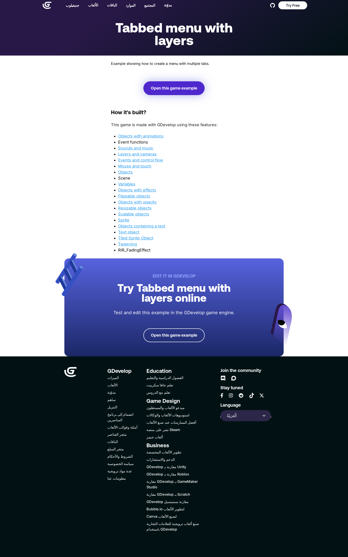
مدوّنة (166, 5)
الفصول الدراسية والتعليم (164, 377)
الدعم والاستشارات (160, 459)
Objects (125, 172)
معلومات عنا (116, 478)
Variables (126, 184)
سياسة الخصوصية (120, 463)
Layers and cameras (137, 154)
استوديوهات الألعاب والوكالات (167, 415)
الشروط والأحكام (120, 456)
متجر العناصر (117, 434)
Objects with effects (137, 190)
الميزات (113, 377)
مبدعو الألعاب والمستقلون (165, 407)
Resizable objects (135, 208)
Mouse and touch (134, 166)
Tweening (127, 244)
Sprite (123, 220)
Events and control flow (140, 160)
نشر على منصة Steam (163, 429)
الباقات (110, 5)
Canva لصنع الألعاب (161, 516)
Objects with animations (141, 136)
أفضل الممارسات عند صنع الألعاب (171, 422)
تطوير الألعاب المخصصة (163, 452)
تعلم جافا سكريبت (159, 385)
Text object (128, 232)
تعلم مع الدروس (158, 392)
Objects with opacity (137, 202)
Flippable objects (134, 196)
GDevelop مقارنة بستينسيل (167, 501)
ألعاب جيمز (154, 437)
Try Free (293, 6)
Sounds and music (135, 148)
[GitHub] (273, 6)
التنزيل (112, 407)
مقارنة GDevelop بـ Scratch (168, 494)
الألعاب (91, 5)
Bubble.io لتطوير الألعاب (165, 509)
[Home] (45, 5)
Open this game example (174, 88)
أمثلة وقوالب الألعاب (122, 427)
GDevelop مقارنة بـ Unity (166, 467)
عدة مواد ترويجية (119, 471)
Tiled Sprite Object (135, 238)
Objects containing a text (141, 226)
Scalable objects (133, 214)
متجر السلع (115, 449)
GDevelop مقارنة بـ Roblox (167, 474)
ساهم (111, 399)
